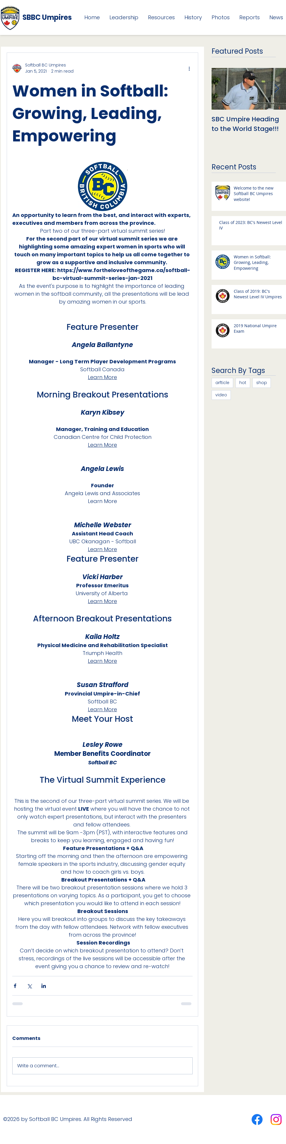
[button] (122, 17)
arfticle (222, 383)
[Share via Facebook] (15, 986)
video (221, 395)
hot (242, 383)
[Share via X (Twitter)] (29, 986)
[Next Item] (276, 88)
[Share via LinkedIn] (43, 986)
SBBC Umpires (47, 17)
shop (261, 383)
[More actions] (189, 68)
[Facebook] (257, 1119)
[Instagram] (276, 1119)
